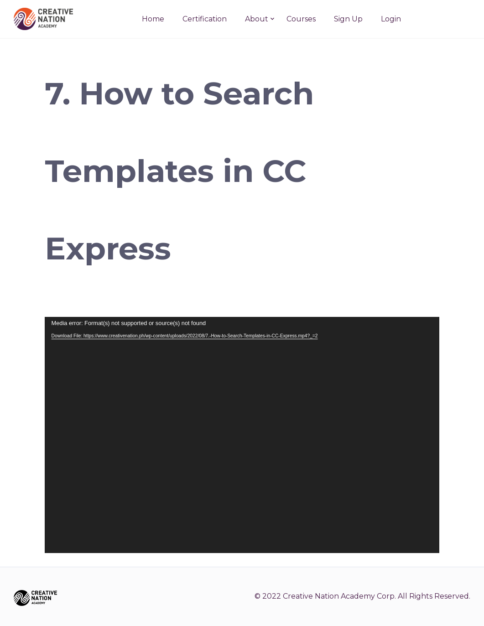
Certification (204, 19)
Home (153, 19)
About (256, 19)
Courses (301, 19)
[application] (242, 435)
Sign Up (348, 19)
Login (391, 19)
